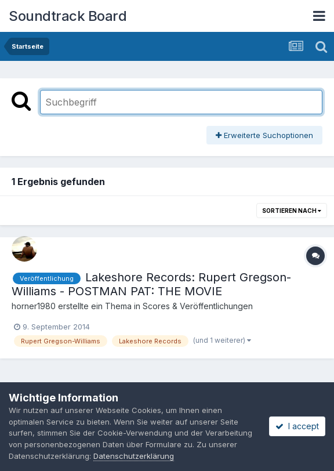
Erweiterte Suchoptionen (264, 135)
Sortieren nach (291, 210)
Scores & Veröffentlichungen (198, 306)
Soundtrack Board (67, 16)
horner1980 (34, 306)
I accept (297, 426)
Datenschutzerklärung (133, 456)
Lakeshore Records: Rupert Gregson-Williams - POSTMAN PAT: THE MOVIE (151, 284)
